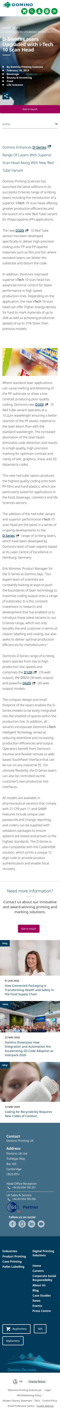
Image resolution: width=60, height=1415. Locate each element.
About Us (39, 1285)
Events (37, 1306)
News (36, 1300)
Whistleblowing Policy (29, 1395)
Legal (48, 1390)
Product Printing (14, 1256)
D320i (20, 230)
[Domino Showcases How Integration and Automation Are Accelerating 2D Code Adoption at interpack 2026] (30, 1031)
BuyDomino (16, 1329)
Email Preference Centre (21, 1405)
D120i (28, 672)
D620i (27, 683)
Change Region (37, 1381)
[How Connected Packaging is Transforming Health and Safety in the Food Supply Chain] (30, 970)
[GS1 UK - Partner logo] (22, 1207)
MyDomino (13, 1341)
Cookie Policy (49, 1400)
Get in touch (30, 109)
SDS (40, 1329)
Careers (38, 1271)
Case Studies (41, 1295)
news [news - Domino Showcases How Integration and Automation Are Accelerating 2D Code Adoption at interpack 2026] (5, 1004)
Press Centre (41, 1311)
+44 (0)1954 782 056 (24, 1199)
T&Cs (37, 1400)
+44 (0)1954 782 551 (24, 1187)
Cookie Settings (45, 1405)
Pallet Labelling (13, 1266)
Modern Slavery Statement (17, 1400)
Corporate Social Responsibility (44, 1278)
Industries (9, 1251)
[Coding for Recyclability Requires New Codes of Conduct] (30, 1092)
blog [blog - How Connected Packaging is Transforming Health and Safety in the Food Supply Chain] (4, 943)
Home (36, 1266)
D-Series (39, 147)
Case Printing (12, 1261)
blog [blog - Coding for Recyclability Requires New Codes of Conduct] (4, 1065)
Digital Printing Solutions (43, 1253)
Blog (35, 1290)
